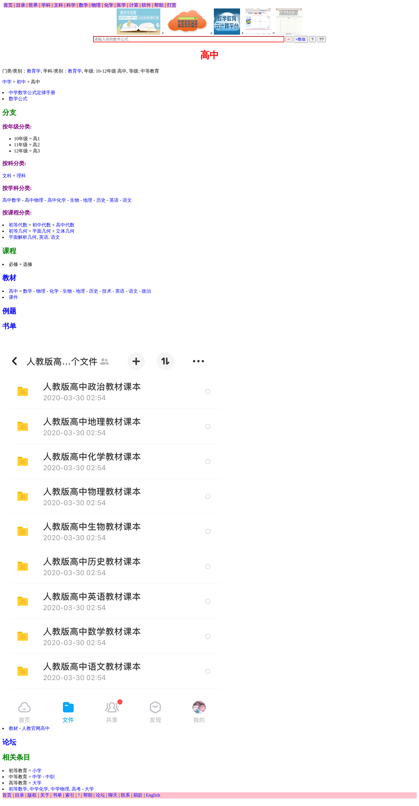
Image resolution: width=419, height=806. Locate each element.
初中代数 (41, 224)
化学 (108, 5)
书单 (9, 326)
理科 (21, 175)
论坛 (9, 742)
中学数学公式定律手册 (32, 92)
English (153, 795)
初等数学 (18, 788)
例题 (9, 311)
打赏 (171, 5)
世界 (33, 5)
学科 (46, 5)
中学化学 (39, 788)
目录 (20, 5)
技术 (106, 291)
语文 (127, 200)
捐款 (138, 795)
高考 (77, 788)
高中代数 (65, 224)
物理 (96, 5)
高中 (13, 291)
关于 (44, 795)
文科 (58, 5)
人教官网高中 (36, 728)
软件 (146, 5)
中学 (7, 81)
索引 (69, 795)
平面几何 (41, 231)
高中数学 (11, 200)
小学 (37, 770)
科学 (71, 5)
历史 (101, 200)
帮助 (159, 5)
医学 (121, 5)
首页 (8, 5)
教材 (9, 278)
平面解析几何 (23, 237)
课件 (13, 297)
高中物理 (34, 200)
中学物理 (60, 788)
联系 (125, 795)
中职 (50, 776)
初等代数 (18, 224)
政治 (146, 291)
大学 (37, 782)
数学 (83, 5)
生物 (74, 200)
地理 (87, 200)
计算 (134, 5)
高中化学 (56, 200)
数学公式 (18, 98)
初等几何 (18, 231)
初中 (21, 81)
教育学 (34, 71)
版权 (32, 795)
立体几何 (65, 231)
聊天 (113, 795)
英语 (114, 200)
